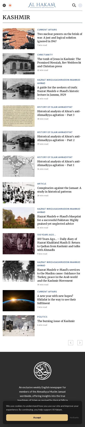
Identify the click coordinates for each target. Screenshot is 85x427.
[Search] (74, 5)
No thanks (74, 417)
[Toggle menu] (4, 5)
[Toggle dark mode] (10, 5)
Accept (37, 417)
